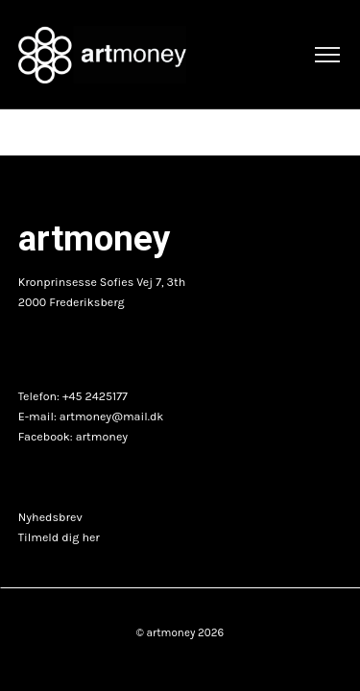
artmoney (102, 436)
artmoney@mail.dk (112, 416)
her (90, 537)
